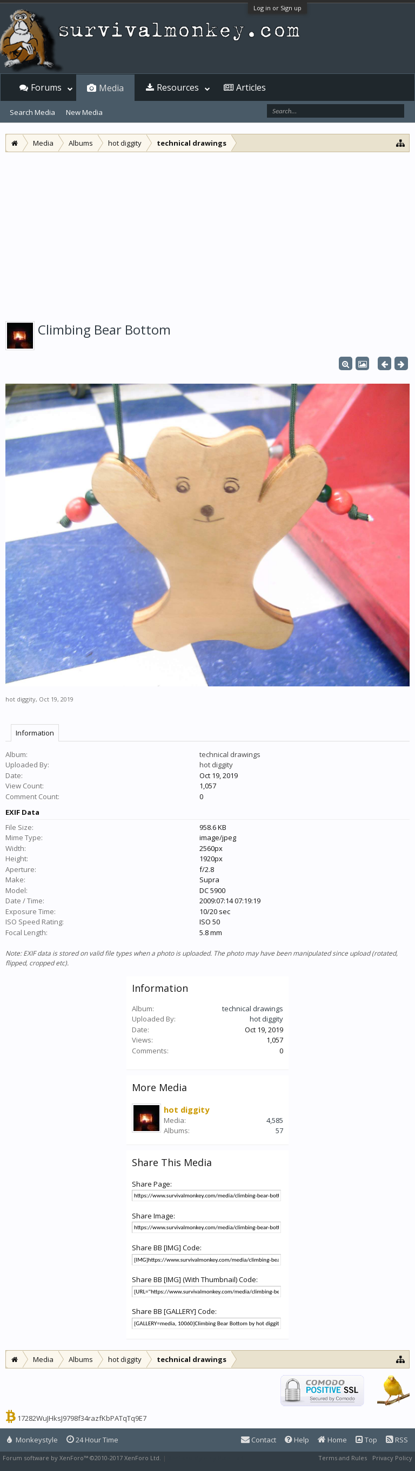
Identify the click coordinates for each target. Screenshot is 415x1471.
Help (297, 1440)
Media (111, 88)
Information (35, 733)
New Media (84, 112)
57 (279, 1130)
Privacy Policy (392, 1458)
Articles (251, 87)
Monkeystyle (32, 1440)
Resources (178, 87)
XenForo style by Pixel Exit (206, 1458)
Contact (258, 1440)
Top (366, 1440)
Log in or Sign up (277, 8)
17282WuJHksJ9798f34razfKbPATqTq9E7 (81, 1418)
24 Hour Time (92, 1440)
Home (332, 1440)
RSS (397, 1440)
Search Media (32, 112)
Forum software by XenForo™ (82, 1458)
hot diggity (20, 699)
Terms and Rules (342, 1458)
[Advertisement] (207, 233)
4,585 (274, 1120)
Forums (46, 87)
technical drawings (229, 754)
